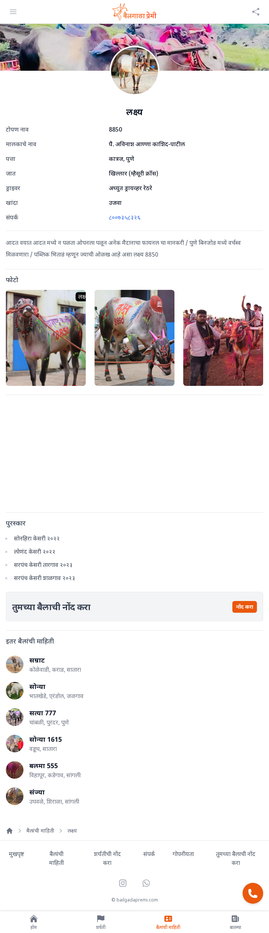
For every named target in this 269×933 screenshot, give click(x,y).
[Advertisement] (134, 452)
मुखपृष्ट (16, 854)
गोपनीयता (183, 854)
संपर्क (149, 854)
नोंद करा (244, 606)
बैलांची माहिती (40, 830)
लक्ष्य (72, 830)
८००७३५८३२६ (124, 217)
